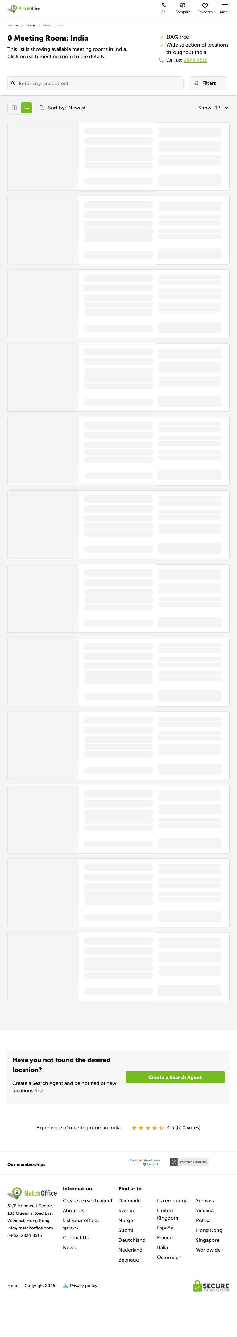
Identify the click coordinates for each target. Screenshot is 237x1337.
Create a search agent (88, 1200)
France (165, 1237)
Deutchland (132, 1240)
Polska (203, 1220)
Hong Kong (209, 1230)
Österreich (169, 1257)
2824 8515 (196, 60)
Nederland (130, 1250)
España (165, 1227)
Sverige (126, 1210)
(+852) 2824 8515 (24, 1235)
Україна (205, 1210)
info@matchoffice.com (30, 1228)
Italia (162, 1247)
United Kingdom (167, 1214)
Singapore (207, 1240)
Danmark (128, 1200)
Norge (125, 1220)
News (69, 1247)
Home (12, 25)
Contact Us (76, 1237)
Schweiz (205, 1200)
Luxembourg (172, 1200)
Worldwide (208, 1250)
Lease (30, 25)
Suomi (125, 1230)
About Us (73, 1210)
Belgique (128, 1259)
